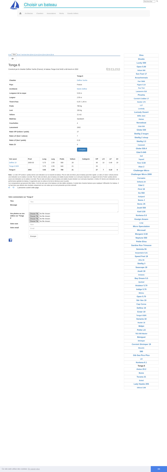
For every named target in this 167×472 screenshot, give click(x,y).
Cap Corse (141, 304)
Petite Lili (141, 330)
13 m (44, 55)
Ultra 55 (141, 260)
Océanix (141, 275)
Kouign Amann (141, 219)
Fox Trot (141, 88)
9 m (28, 55)
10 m (32, 55)
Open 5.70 (141, 296)
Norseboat (141, 123)
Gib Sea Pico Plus (141, 355)
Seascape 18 (141, 267)
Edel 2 (141, 185)
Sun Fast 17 (141, 74)
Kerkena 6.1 (141, 362)
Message (13, 205)
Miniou (141, 293)
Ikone (141, 373)
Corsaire (141, 178)
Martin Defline (82, 89)
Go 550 (141, 193)
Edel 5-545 (141, 152)
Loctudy (141, 109)
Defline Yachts (82, 80)
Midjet (141, 326)
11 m (36, 55)
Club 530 (141, 126)
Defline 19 (12, 163)
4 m (10, 55)
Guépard (141, 197)
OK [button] (159, 469)
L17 (141, 105)
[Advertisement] (83, 35)
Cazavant (141, 145)
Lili (141, 359)
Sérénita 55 (141, 249)
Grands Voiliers (72, 13)
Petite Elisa (141, 241)
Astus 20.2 (141, 369)
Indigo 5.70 (141, 289)
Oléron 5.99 (141, 388)
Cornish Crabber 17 (141, 99)
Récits (61, 13)
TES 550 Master (141, 334)
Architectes (29, 13)
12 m (40, 55)
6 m (18, 55)
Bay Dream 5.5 (141, 278)
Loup (141, 223)
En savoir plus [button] (34, 469)
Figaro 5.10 (141, 85)
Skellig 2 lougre (141, 134)
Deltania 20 (141, 182)
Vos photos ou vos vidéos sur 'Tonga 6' (17, 216)
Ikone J (141, 200)
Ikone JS (141, 204)
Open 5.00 (141, 67)
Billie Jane (141, 116)
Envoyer (33, 236)
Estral (141, 380)
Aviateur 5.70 (141, 285)
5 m (14, 55)
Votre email (14, 228)
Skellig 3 (141, 263)
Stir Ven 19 (141, 300)
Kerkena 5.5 (141, 215)
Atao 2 (141, 167)
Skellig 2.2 (141, 141)
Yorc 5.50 (141, 163)
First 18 (141, 189)
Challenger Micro (141, 170)
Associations (51, 13)
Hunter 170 (141, 102)
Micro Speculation (141, 226)
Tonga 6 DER (14, 166)
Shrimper (141, 341)
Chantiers (39, 13)
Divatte (141, 59)
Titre (12, 201)
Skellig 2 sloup (141, 137)
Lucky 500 (141, 63)
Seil (141, 156)
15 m (52, 55)
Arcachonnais (141, 78)
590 (141, 351)
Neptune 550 (141, 238)
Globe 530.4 (141, 148)
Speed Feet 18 (141, 256)
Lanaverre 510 (141, 91)
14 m (48, 55)
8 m (25, 55)
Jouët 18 (141, 271)
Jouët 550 (141, 208)
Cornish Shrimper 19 (141, 344)
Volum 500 (141, 70)
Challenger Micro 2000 (141, 174)
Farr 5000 (141, 81)
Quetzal (141, 282)
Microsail (141, 230)
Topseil (141, 159)
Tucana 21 (141, 377)
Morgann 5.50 (141, 234)
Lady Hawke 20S (141, 384)
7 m (22, 55)
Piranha (141, 95)
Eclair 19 (141, 312)
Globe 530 (141, 130)
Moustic (141, 348)
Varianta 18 (141, 319)
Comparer (82, 150)
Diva (141, 55)
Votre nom (14, 224)
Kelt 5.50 (141, 211)
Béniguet (141, 337)
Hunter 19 (141, 323)
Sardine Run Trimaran (141, 245)
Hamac (141, 119)
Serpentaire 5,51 (141, 253)
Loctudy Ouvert (141, 112)
